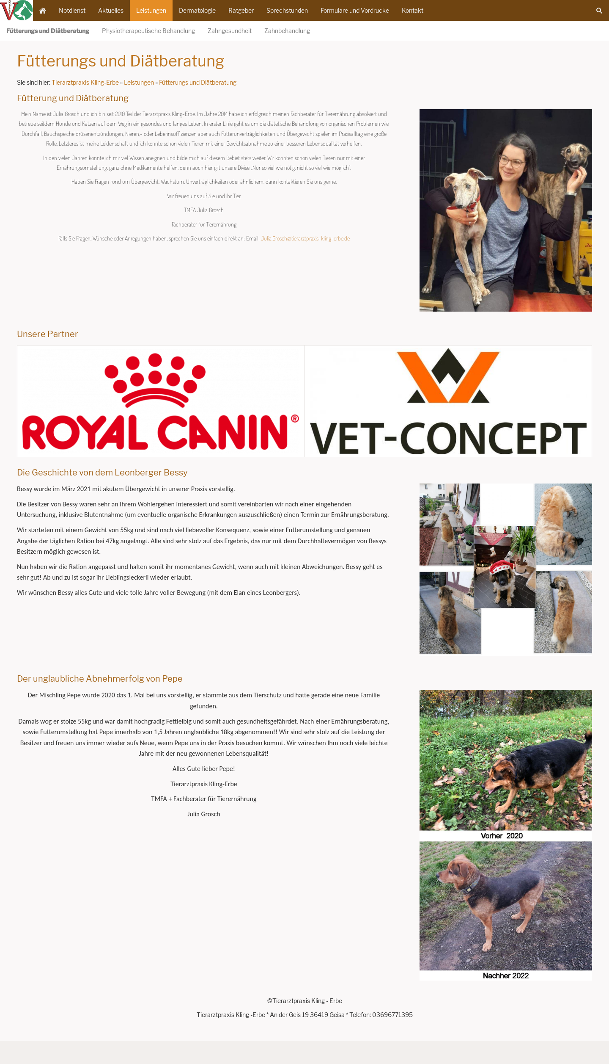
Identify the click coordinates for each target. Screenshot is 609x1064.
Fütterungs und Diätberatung (197, 82)
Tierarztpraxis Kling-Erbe (85, 82)
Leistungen (139, 82)
